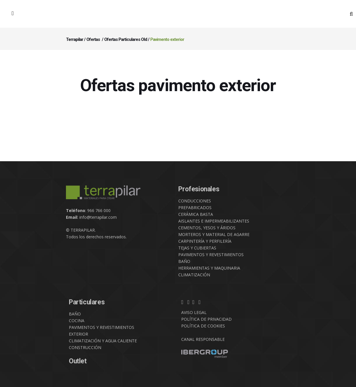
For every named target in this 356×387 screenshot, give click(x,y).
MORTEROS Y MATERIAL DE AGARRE (213, 234)
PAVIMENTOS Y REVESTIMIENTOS (211, 254)
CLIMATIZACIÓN (194, 274)
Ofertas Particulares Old (125, 39)
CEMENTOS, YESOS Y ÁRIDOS (206, 227)
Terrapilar (74, 39)
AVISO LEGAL (194, 312)
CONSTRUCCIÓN (85, 347)
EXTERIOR (78, 334)
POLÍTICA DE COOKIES (203, 326)
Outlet (78, 361)
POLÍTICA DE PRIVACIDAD (206, 319)
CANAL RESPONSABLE (203, 339)
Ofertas (93, 39)
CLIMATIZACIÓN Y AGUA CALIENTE (103, 340)
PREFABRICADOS (195, 207)
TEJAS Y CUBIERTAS (197, 248)
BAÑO (184, 261)
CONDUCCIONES (194, 201)
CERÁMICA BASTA (195, 214)
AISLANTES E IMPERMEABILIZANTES (213, 221)
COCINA (76, 320)
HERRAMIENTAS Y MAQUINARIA (209, 268)
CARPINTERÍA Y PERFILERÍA (204, 241)
